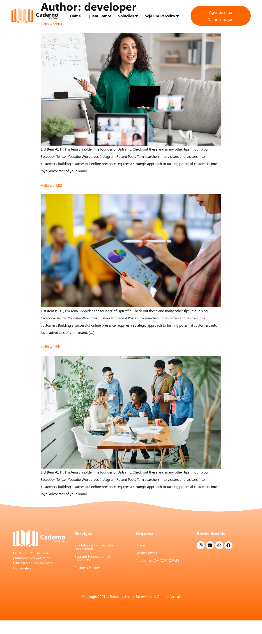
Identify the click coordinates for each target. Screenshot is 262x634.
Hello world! (50, 346)
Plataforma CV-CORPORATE (157, 560)
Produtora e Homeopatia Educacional (93, 547)
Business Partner (87, 567)
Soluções (128, 15)
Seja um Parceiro (162, 15)
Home (75, 15)
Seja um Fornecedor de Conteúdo (92, 558)
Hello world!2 (51, 185)
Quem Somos (99, 15)
